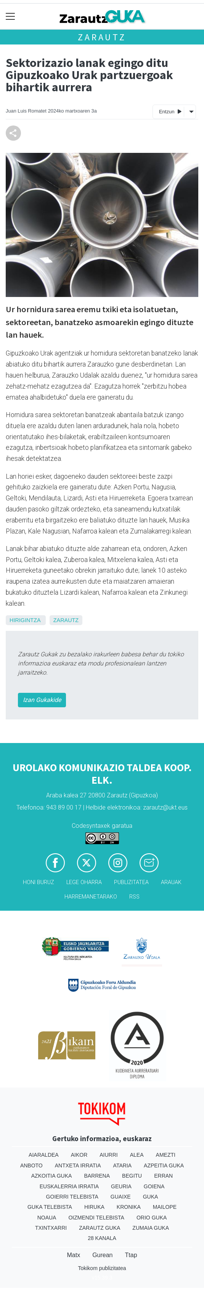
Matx (73, 1255)
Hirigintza (25, 620)
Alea (137, 1155)
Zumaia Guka (150, 1228)
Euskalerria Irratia (69, 1186)
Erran (163, 1176)
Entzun (170, 111)
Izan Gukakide (42, 699)
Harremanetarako (90, 897)
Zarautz (102, 37)
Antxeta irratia (78, 1165)
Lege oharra (84, 882)
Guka (150, 1197)
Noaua (46, 1218)
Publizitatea (131, 882)
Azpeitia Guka (164, 1165)
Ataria (122, 1165)
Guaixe (121, 1197)
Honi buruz (38, 882)
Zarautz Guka (99, 1228)
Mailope (165, 1207)
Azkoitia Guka (51, 1176)
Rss (134, 897)
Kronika (129, 1207)
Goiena (154, 1186)
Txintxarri (51, 1228)
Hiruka (94, 1207)
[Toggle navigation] (10, 16)
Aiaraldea (44, 1155)
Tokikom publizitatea (102, 1268)
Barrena (97, 1176)
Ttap (131, 1255)
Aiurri (108, 1155)
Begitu (132, 1176)
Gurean (102, 1255)
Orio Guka (152, 1218)
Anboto (31, 1165)
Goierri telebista (72, 1197)
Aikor (79, 1155)
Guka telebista (49, 1207)
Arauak (171, 882)
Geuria (121, 1186)
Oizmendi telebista (96, 1218)
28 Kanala (102, 1238)
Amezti (165, 1155)
